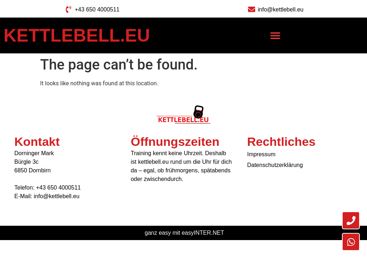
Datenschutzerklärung (275, 165)
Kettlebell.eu (77, 35)
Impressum (261, 154)
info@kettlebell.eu (56, 196)
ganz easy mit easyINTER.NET (184, 233)
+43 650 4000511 (58, 188)
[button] (275, 36)
